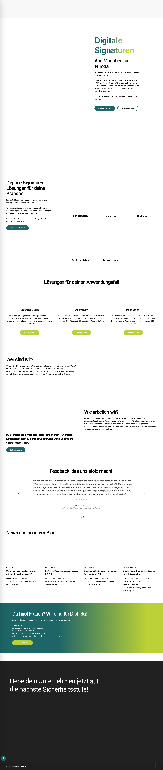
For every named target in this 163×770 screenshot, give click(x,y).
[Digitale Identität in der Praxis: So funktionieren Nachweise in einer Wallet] (101, 559)
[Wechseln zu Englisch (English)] (145, 2)
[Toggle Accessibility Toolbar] (3, 758)
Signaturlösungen (129, 574)
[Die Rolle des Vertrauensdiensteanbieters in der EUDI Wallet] (62, 559)
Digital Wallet (11, 574)
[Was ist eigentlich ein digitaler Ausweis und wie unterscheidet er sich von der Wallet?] (23, 559)
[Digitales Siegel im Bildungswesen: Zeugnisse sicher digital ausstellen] (140, 559)
